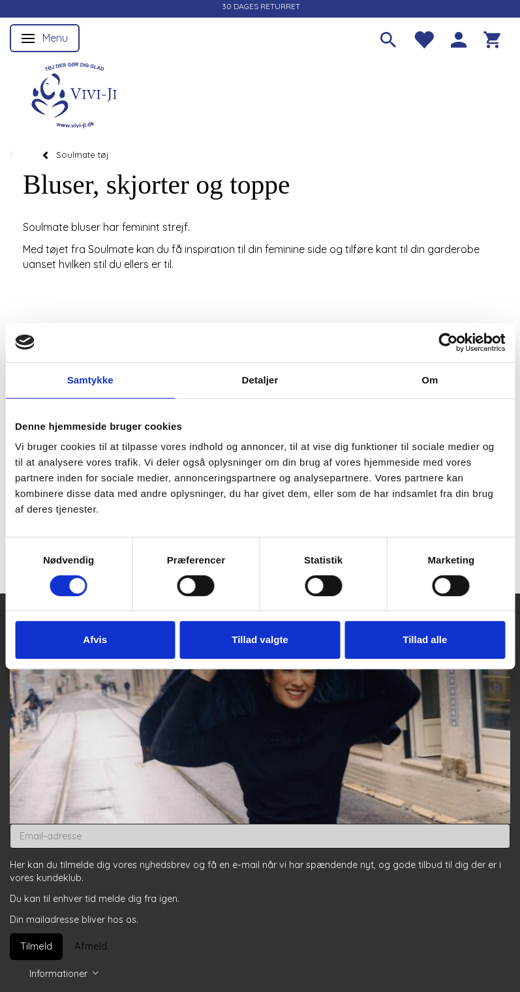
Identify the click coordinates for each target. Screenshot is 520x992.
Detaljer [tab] (260, 379)
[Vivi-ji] (75, 93)
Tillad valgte (260, 639)
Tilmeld (36, 946)
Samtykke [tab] (90, 379)
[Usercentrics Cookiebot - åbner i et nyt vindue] (448, 342)
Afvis (95, 639)
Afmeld (90, 946)
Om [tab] (429, 379)
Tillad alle (425, 639)
